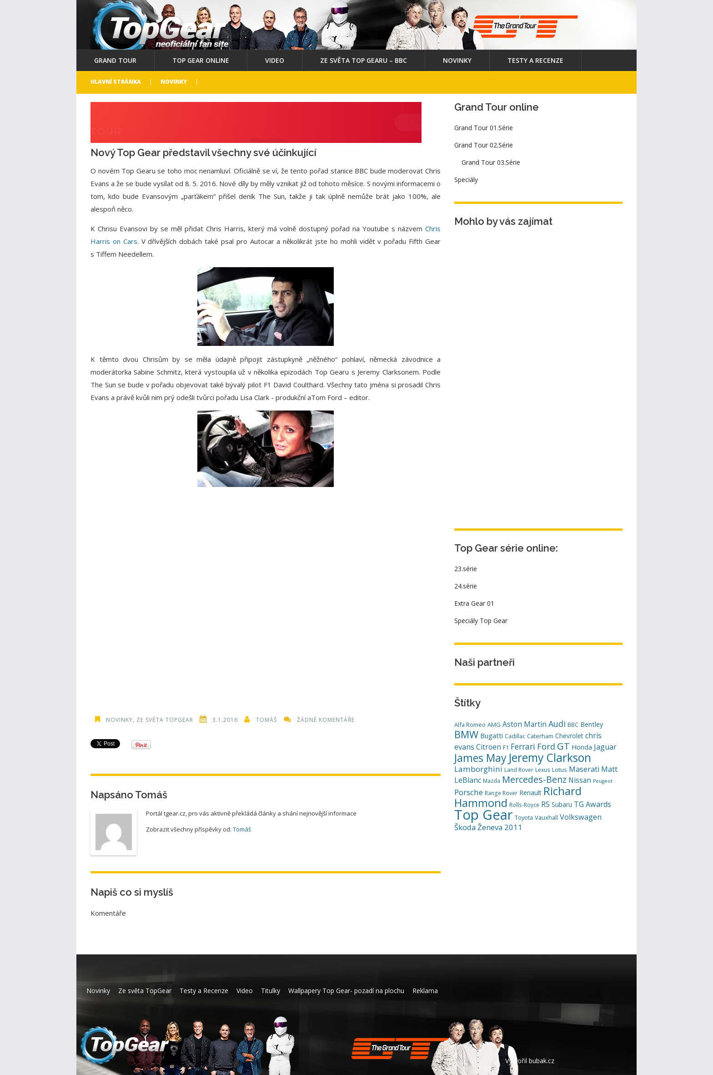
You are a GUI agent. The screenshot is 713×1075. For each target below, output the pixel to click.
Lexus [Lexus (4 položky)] (542, 769)
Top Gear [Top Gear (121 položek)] (483, 815)
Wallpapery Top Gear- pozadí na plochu (346, 990)
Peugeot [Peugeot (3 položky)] (603, 781)
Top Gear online (200, 60)
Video (274, 60)
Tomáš (266, 720)
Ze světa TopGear (164, 720)
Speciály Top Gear (480, 620)
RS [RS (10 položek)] (545, 804)
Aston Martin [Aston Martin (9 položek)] (524, 724)
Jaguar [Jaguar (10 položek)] (605, 747)
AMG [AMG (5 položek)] (494, 724)
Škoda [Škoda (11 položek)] (465, 827)
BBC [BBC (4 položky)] (572, 724)
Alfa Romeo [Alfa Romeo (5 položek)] (470, 724)
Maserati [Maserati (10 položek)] (584, 769)
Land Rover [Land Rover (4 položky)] (518, 769)
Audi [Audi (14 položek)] (557, 723)
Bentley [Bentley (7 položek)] (591, 724)
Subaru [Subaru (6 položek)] (562, 804)
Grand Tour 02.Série (483, 145)
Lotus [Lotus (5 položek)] (559, 770)
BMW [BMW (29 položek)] (466, 734)
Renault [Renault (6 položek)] (530, 792)
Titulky (270, 990)
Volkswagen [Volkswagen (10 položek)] (581, 817)
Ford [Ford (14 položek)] (546, 746)
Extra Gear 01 (474, 603)
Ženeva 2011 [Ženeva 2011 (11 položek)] (499, 827)
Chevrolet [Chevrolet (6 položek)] (569, 735)
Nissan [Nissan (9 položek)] (579, 780)
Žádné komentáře (326, 720)
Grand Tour (115, 60)
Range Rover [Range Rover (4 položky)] (501, 792)
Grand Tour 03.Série (491, 162)
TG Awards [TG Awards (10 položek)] (592, 804)
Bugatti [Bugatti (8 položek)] (491, 735)
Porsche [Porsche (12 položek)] (468, 792)
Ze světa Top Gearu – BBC (363, 60)
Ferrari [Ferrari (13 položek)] (523, 746)
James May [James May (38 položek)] (480, 757)
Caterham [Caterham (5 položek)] (540, 736)
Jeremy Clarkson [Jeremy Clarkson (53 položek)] (549, 757)
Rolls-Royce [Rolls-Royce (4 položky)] (524, 804)
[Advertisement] (265, 595)
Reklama (425, 990)
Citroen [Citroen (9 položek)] (488, 747)
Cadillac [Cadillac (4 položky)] (515, 736)
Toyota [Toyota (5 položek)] (524, 817)
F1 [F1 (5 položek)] (506, 747)
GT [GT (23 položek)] (563, 746)
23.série (465, 568)
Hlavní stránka (115, 82)
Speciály (466, 179)
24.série (465, 586)
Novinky (457, 60)
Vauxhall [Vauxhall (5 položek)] (546, 817)
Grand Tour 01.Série (483, 127)
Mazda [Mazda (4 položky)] (491, 780)
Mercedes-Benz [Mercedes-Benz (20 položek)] (534, 779)
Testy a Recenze (535, 60)
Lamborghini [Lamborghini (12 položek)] (478, 769)
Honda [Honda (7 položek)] (582, 747)
